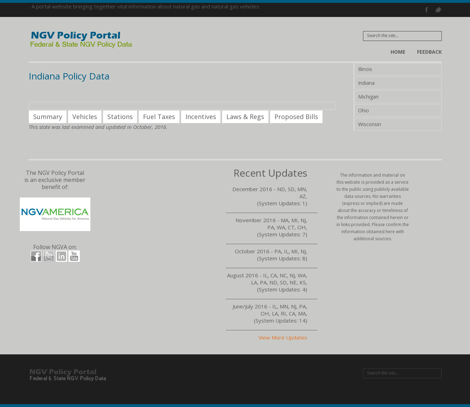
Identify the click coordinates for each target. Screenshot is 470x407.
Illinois (365, 69)
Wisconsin (369, 124)
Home (398, 51)
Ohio (363, 110)
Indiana (366, 82)
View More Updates (282, 337)
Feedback (429, 51)
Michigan (368, 96)
